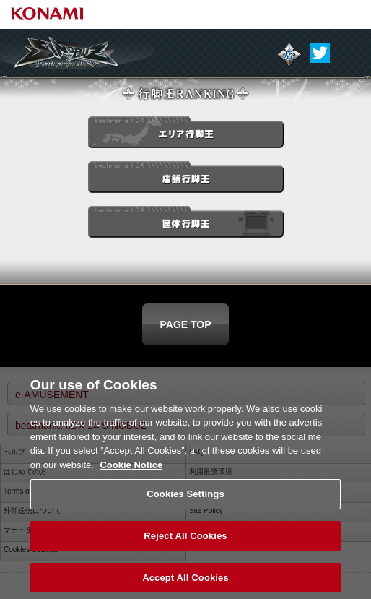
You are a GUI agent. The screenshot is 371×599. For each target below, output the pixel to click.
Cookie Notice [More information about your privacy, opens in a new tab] (131, 475)
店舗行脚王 (186, 180)
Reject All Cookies (185, 545)
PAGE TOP (185, 324)
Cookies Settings (185, 504)
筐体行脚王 (186, 225)
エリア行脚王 (186, 135)
